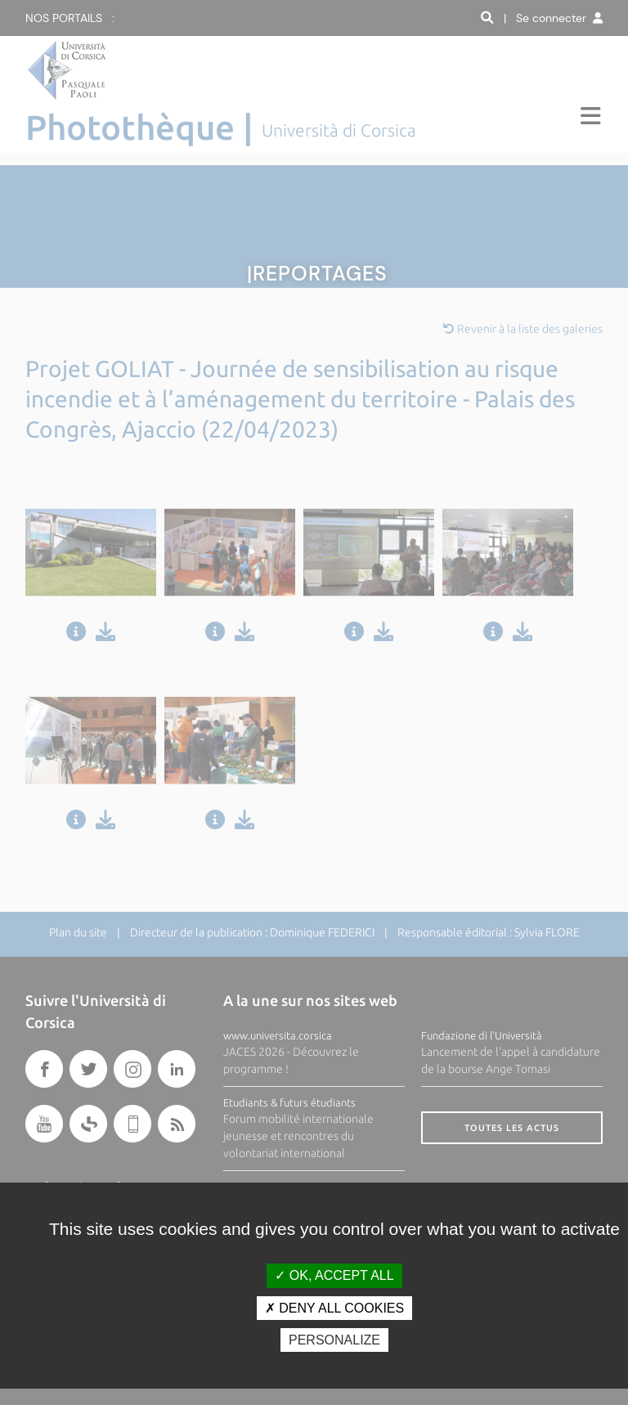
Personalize (334, 1340)
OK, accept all (334, 1275)
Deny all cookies (334, 1308)
